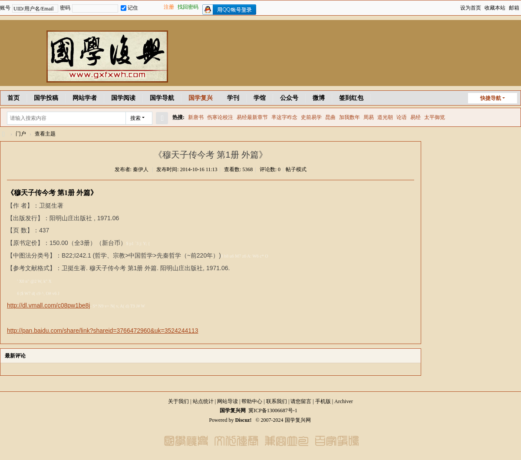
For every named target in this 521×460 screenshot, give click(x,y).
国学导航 (162, 98)
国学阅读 (123, 98)
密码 (65, 8)
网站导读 (227, 401)
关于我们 (178, 401)
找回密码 (188, 7)
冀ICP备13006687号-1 (272, 410)
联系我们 (276, 401)
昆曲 (330, 117)
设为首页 (470, 8)
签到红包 (351, 98)
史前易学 (311, 117)
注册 (169, 7)
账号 (5, 8)
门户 (21, 134)
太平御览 (434, 117)
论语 (401, 117)
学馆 (260, 98)
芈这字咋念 (284, 117)
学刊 (233, 98)
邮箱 (514, 8)
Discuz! (243, 420)
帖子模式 (296, 169)
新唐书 (196, 117)
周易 (368, 117)
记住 (129, 8)
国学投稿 (46, 98)
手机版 (323, 401)
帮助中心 (251, 401)
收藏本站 (495, 8)
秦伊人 (140, 169)
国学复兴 (200, 98)
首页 (13, 98)
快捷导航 (490, 98)
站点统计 (203, 401)
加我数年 (349, 117)
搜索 (135, 118)
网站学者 (85, 98)
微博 (319, 98)
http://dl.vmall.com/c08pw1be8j (48, 305)
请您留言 (300, 401)
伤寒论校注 (220, 117)
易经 (415, 117)
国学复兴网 (3, 134)
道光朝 (385, 117)
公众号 (289, 98)
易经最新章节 (252, 117)
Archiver (343, 401)
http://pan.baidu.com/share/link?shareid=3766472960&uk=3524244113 (102, 330)
